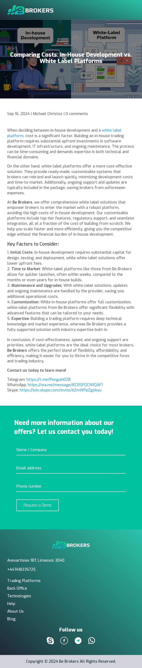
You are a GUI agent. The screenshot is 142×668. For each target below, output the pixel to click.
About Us (15, 611)
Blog (11, 619)
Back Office (17, 588)
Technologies (19, 596)
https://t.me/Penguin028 (48, 379)
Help (11, 603)
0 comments (77, 113)
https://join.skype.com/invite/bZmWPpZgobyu (60, 390)
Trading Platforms (24, 580)
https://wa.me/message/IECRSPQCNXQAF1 (65, 384)
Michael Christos (47, 113)
